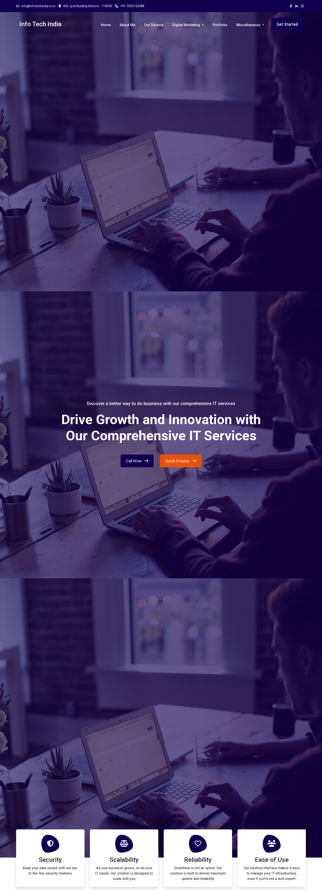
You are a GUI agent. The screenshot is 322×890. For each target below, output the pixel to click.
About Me (127, 25)
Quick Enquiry (180, 461)
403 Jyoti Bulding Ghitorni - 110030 (85, 6)
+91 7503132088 (129, 6)
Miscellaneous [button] (248, 25)
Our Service (153, 25)
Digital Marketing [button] (186, 25)
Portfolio (220, 25)
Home (106, 25)
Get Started (287, 24)
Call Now (137, 461)
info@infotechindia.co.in (35, 6)
